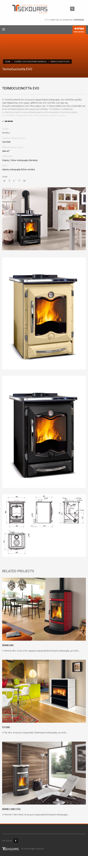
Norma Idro (8, 645)
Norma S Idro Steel (11, 809)
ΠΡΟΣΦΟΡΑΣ (79, 30)
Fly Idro (6, 727)
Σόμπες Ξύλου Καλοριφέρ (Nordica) (20, 160)
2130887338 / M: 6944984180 (60, 20)
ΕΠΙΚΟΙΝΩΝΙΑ (79, 20)
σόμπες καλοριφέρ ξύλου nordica (18, 169)
